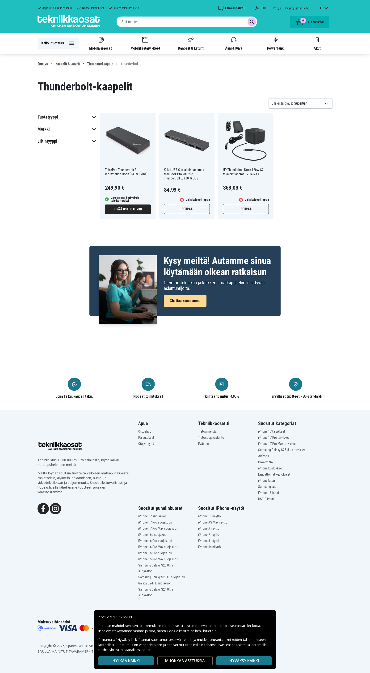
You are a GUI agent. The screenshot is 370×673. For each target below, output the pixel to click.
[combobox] (187, 22)
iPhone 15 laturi (268, 493)
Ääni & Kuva (233, 43)
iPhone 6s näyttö (209, 547)
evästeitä (209, 625)
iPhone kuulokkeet (270, 468)
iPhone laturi (266, 480)
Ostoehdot (145, 431)
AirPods (263, 456)
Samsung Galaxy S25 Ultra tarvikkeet (282, 450)
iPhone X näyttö (208, 528)
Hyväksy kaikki (244, 660)
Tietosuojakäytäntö (211, 437)
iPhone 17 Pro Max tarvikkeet (277, 444)
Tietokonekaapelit (99, 64)
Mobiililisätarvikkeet (145, 43)
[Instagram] (55, 508)
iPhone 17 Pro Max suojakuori (158, 528)
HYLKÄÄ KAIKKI (126, 660)
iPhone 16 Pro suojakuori (155, 541)
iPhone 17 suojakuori (152, 516)
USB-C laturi (266, 499)
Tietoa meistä (207, 431)
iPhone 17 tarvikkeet (271, 431)
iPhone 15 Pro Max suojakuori (158, 559)
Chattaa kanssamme (185, 300)
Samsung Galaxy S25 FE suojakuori (161, 577)
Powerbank (275, 43)
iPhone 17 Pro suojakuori (155, 522)
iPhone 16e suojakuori (153, 535)
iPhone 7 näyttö (208, 535)
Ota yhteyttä (146, 444)
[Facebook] (43, 508)
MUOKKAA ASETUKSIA (185, 660)
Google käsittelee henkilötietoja (191, 631)
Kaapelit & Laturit (191, 43)
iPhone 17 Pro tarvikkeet (274, 437)
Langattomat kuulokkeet (274, 474)
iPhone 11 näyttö (209, 516)
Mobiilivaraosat (100, 43)
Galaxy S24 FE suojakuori (155, 583)
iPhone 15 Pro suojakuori (155, 553)
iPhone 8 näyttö (208, 541)
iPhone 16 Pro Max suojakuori (158, 547)
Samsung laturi (268, 487)
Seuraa (187, 209)
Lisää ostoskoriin (128, 209)
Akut (317, 43)
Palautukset (146, 437)
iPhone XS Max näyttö (212, 522)
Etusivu (43, 64)
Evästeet (204, 444)
